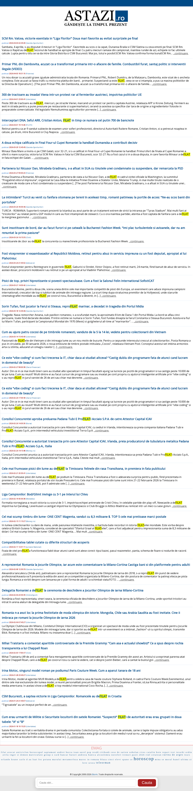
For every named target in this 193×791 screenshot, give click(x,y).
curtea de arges (173, 755)
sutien (124, 752)
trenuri (127, 755)
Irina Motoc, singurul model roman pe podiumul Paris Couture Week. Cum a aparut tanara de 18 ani (71, 670)
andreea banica (87, 755)
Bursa (28, 423)
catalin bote (154, 752)
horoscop (144, 758)
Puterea (29, 73)
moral (168, 759)
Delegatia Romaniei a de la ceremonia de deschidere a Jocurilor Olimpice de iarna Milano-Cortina (72, 590)
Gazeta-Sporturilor (34, 43)
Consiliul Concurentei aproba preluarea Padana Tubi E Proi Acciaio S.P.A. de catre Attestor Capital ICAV (77, 419)
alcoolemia (103, 755)
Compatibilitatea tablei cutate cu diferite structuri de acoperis (45, 542)
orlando (5, 759)
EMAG (96, 748)
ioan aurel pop (83, 752)
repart (166, 752)
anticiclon (22, 752)
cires (143, 752)
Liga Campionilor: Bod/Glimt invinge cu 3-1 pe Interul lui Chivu (45, 494)
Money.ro (30, 450)
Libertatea (30, 99)
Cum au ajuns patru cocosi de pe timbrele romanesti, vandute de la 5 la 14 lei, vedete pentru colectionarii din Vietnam (84, 332)
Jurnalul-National (33, 547)
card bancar (61, 755)
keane (14, 759)
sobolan (134, 752)
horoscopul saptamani (43, 752)
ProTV (29, 125)
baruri (73, 755)
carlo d (23, 759)
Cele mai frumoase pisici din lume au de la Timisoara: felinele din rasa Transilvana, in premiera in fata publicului (83, 469)
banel (176, 759)
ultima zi (186, 759)
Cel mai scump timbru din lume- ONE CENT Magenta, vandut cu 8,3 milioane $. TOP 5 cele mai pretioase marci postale (84, 517)
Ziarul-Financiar (33, 367)
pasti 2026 (138, 755)
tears (187, 755)
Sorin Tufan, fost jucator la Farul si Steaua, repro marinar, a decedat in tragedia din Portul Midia (73, 306)
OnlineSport (31, 595)
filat (3, 752)
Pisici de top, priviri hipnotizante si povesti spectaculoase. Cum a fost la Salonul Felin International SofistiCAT (78, 281)
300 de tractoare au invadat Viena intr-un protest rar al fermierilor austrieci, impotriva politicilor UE (72, 95)
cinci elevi (114, 759)
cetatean (157, 755)
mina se (159, 759)
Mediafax (30, 499)
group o (48, 755)
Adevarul (30, 263)
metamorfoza (70, 759)
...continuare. (180, 53)
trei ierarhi (177, 752)
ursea (92, 763)
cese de (115, 752)
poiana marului (52, 759)
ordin (189, 752)
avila (6, 755)
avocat (11, 752)
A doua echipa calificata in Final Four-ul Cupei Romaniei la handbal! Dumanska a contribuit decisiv (69, 143)
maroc (82, 759)
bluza (103, 759)
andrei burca (65, 752)
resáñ (95, 752)
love (85, 763)
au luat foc (35, 759)
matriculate (36, 755)
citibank (105, 752)
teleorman (103, 762)
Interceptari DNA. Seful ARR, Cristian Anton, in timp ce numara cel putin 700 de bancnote (68, 120)
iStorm (95, 774)
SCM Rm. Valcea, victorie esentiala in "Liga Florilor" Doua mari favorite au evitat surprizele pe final (70, 38)
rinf (148, 755)
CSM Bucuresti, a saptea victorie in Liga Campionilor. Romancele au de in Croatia (61, 696)
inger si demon (19, 755)
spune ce (127, 759)
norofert (116, 755)
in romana (93, 759)
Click (28, 237)
